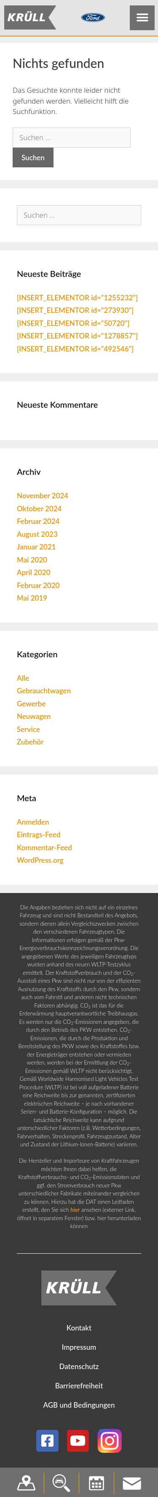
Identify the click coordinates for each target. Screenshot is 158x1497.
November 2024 (42, 497)
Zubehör (30, 743)
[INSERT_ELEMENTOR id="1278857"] (77, 337)
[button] (142, 17)
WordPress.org (40, 862)
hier (75, 1211)
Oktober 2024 (39, 510)
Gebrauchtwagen (44, 692)
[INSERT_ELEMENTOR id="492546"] (75, 350)
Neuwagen (34, 718)
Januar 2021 (36, 548)
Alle (23, 679)
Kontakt (79, 1329)
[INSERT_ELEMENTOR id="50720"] (73, 324)
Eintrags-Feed (38, 836)
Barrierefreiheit (79, 1387)
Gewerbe (31, 705)
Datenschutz (79, 1368)
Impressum (79, 1349)
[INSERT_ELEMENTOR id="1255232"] (77, 299)
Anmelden (33, 823)
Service (28, 730)
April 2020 (34, 574)
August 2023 (37, 535)
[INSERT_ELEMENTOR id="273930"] (75, 312)
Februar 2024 (38, 523)
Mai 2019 (32, 600)
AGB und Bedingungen (79, 1407)
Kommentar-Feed (44, 849)
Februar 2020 (38, 587)
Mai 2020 (32, 561)
